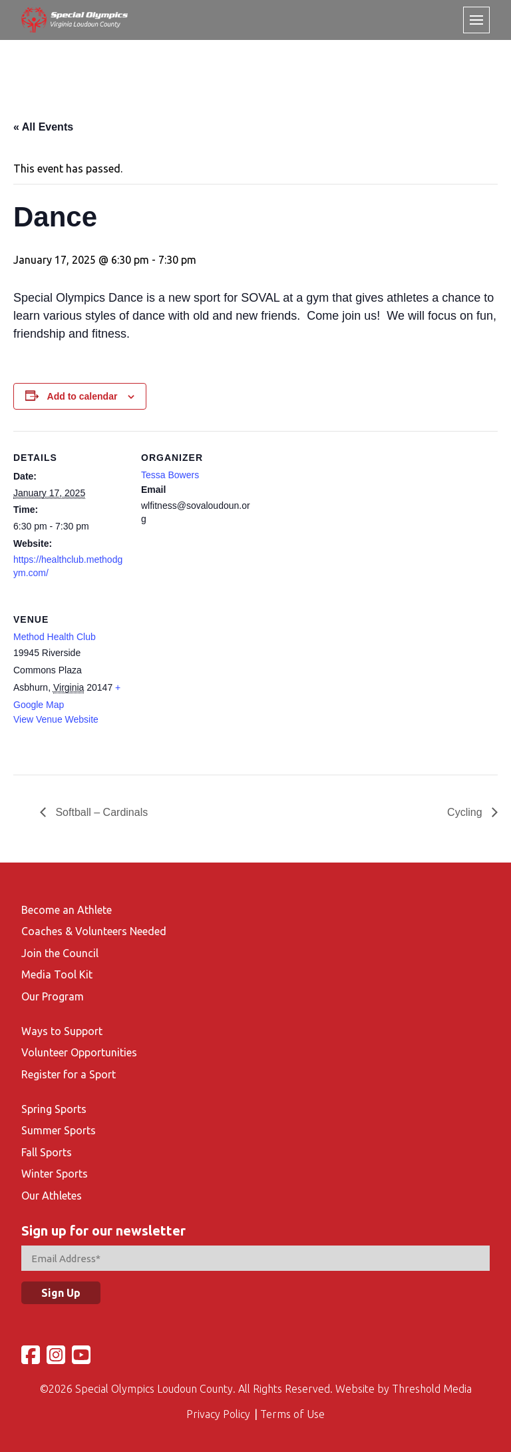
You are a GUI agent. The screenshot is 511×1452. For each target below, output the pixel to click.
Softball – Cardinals (100, 812)
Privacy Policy (218, 1414)
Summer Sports (58, 1130)
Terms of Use (292, 1414)
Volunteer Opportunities (79, 1052)
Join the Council (59, 953)
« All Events (43, 127)
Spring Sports (53, 1109)
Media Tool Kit (56, 974)
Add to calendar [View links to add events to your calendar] (82, 396)
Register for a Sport (68, 1074)
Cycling (466, 812)
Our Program (52, 996)
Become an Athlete (66, 910)
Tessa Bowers (170, 475)
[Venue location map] (211, 684)
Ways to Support (61, 1031)
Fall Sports (46, 1152)
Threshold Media (432, 1389)
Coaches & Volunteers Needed (93, 931)
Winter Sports (54, 1174)
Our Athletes (51, 1196)
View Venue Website (55, 719)
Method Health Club (54, 636)
